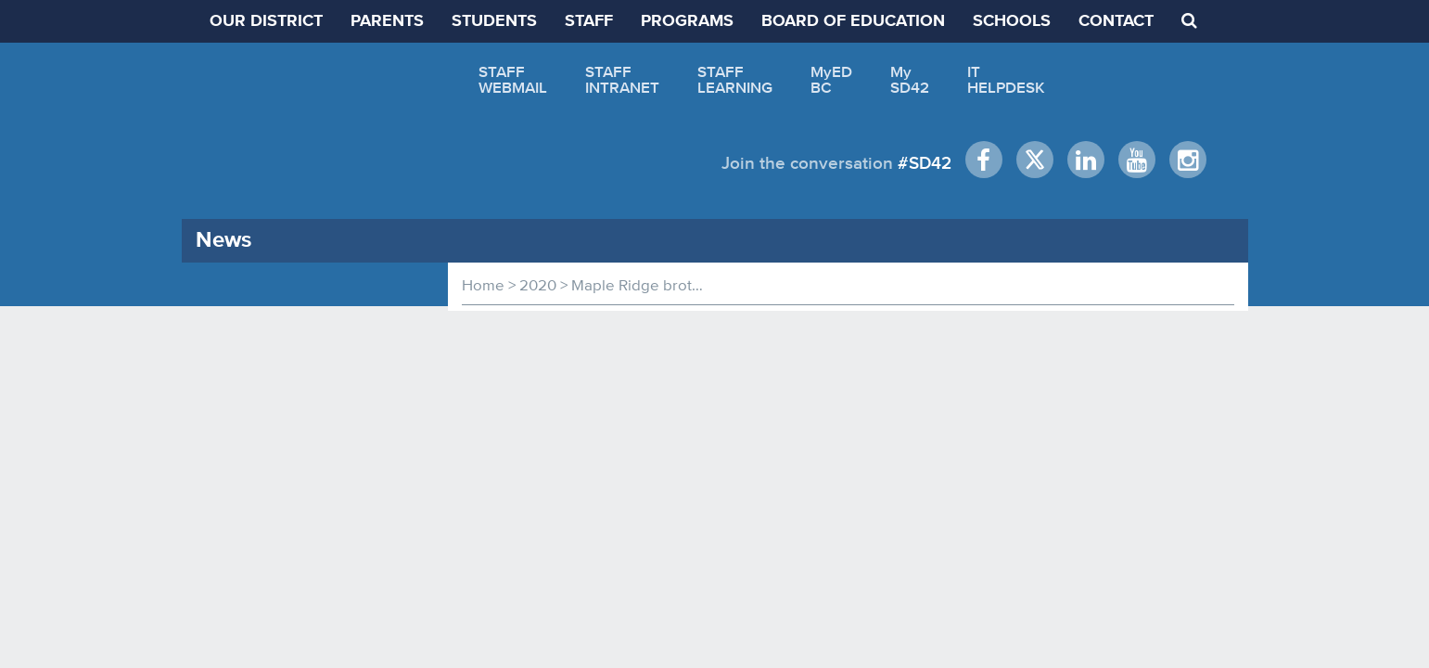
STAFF (589, 21)
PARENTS (387, 21)
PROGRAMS (687, 21)
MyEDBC (831, 79)
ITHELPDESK (1006, 79)
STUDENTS (494, 21)
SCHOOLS (1012, 21)
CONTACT (1116, 21)
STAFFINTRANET (622, 79)
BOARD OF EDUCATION (853, 21)
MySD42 (909, 79)
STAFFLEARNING (734, 79)
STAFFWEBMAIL (512, 79)
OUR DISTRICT (266, 21)
